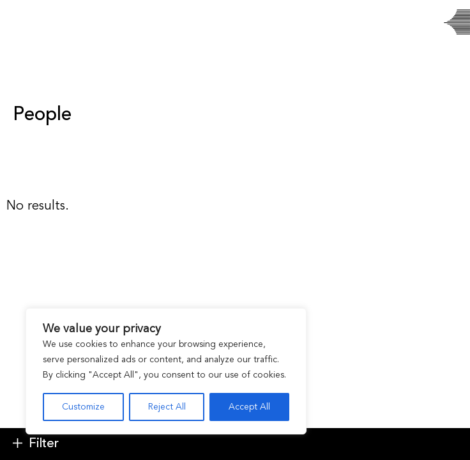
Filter (44, 444)
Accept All (249, 406)
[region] (166, 371)
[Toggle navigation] (21, 23)
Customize (83, 406)
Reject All (167, 406)
